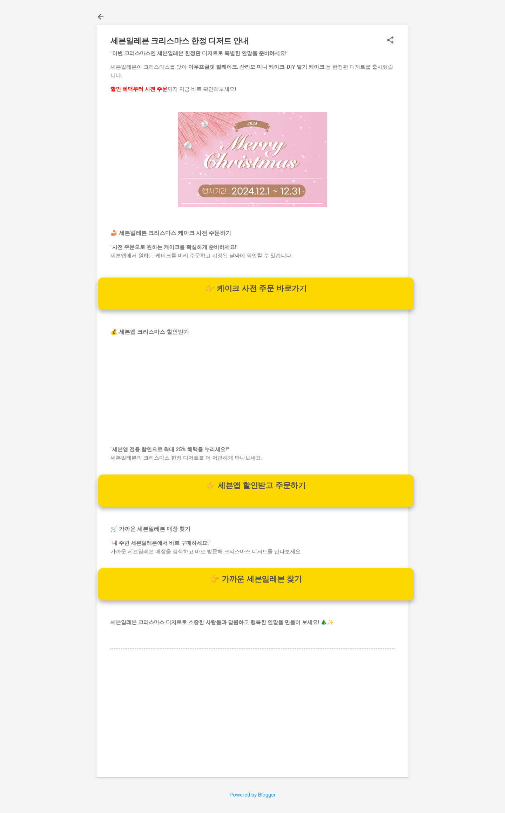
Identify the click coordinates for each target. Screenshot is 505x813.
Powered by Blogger (253, 795)
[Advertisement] (252, 391)
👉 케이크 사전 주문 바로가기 (256, 288)
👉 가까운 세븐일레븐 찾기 (256, 579)
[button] (390, 41)
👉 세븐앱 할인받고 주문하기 (256, 485)
